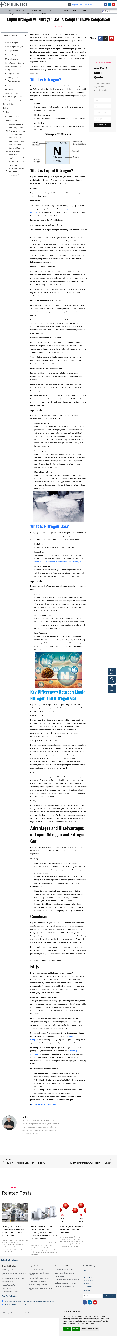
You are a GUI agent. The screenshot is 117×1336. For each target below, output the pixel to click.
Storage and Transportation (14, 79)
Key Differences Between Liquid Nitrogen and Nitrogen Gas (14, 66)
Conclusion (9, 104)
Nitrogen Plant (37, 10)
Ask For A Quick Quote (13, 116)
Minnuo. (43, 950)
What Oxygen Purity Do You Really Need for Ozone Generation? (17, 170)
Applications (13, 51)
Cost (10, 85)
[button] (25, 35)
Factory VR (13, 13)
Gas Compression (72, 10)
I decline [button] (76, 1329)
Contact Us (44, 13)
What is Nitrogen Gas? (13, 55)
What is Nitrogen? (12, 42)
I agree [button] (67, 1329)
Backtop (112, 691)
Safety (10, 89)
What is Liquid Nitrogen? (14, 47)
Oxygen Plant (21, 10)
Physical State (13, 74)
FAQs (7, 108)
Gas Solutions (55, 10)
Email (112, 673)
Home (10, 10)
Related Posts (11, 120)
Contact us (46, 957)
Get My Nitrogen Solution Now (43, 1104)
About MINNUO (29, 13)
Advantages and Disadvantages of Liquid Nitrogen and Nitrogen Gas (15, 96)
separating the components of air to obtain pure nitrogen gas (57, 562)
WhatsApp (112, 681)
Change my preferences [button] (90, 1329)
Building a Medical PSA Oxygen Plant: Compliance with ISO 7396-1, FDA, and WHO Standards (17, 131)
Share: (7, 112)
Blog (85, 10)
